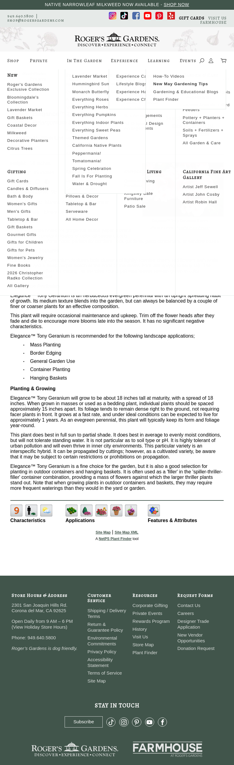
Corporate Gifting (150, 605)
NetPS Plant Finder (194, 228)
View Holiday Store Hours (39, 627)
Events (188, 61)
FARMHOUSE (213, 22)
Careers (185, 613)
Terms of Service (104, 673)
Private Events (39, 64)
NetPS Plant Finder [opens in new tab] (115, 539)
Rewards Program (151, 621)
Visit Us (140, 636)
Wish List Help (192, 133)
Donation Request (195, 648)
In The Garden (84, 64)
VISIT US (217, 18)
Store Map (143, 644)
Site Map (103, 532)
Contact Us (188, 605)
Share (33, 147)
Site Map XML (126, 532)
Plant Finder (145, 652)
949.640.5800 (20, 16)
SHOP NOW (176, 4)
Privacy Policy (101, 651)
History (140, 629)
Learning (159, 64)
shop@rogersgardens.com (35, 20)
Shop (13, 64)
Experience (124, 64)
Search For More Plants (192, 118)
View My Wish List (193, 125)
